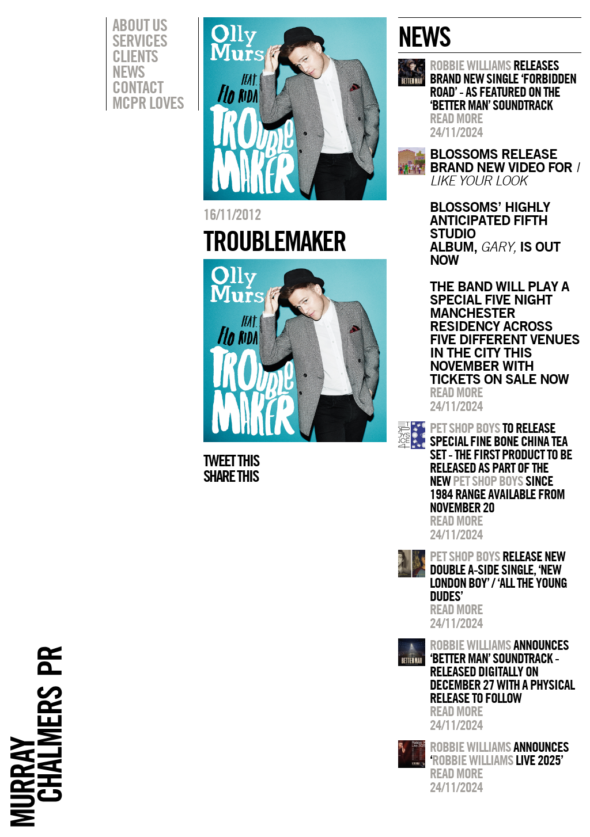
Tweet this (231, 460)
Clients (135, 55)
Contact (137, 87)
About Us (139, 24)
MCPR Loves (148, 102)
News (128, 71)
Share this (230, 476)
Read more (456, 118)
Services (139, 40)
